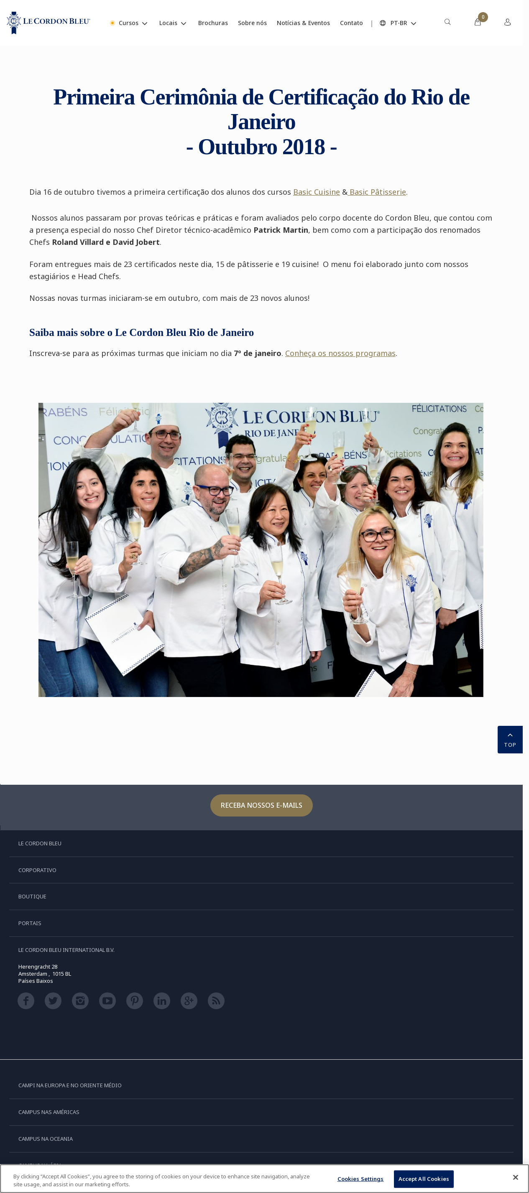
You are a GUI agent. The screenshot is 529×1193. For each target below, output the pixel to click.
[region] (264, 1178)
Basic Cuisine (316, 192)
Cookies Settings (360, 1179)
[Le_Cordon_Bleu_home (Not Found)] (48, 23)
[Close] (515, 1177)
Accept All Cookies (424, 1179)
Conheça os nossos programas (340, 353)
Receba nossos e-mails (261, 805)
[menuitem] (447, 23)
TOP (510, 738)
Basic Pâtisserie (377, 192)
